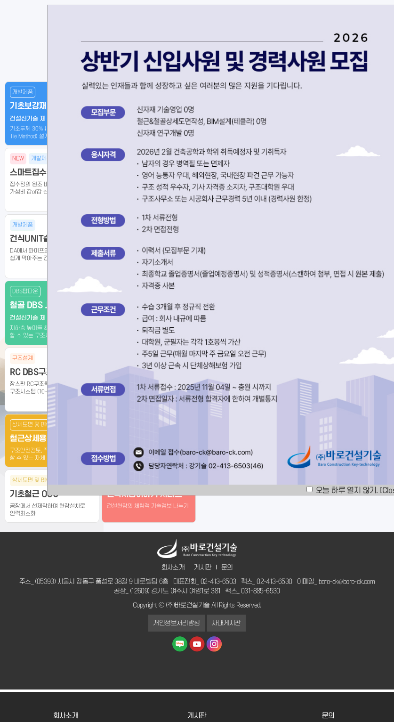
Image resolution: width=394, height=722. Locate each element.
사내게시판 (226, 623)
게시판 (202, 567)
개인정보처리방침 (176, 623)
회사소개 (173, 567)
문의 (227, 567)
